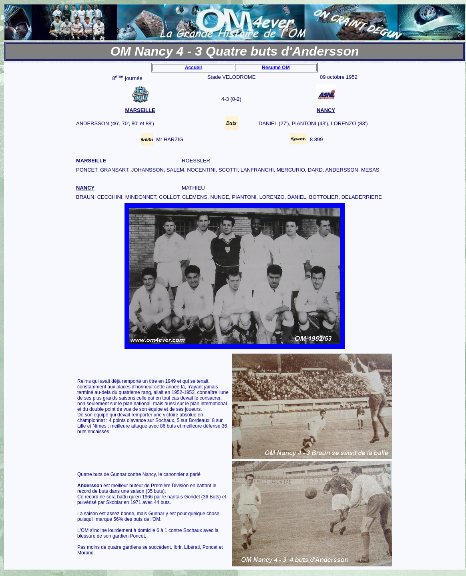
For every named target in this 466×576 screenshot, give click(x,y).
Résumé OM (275, 67)
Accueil (193, 67)
